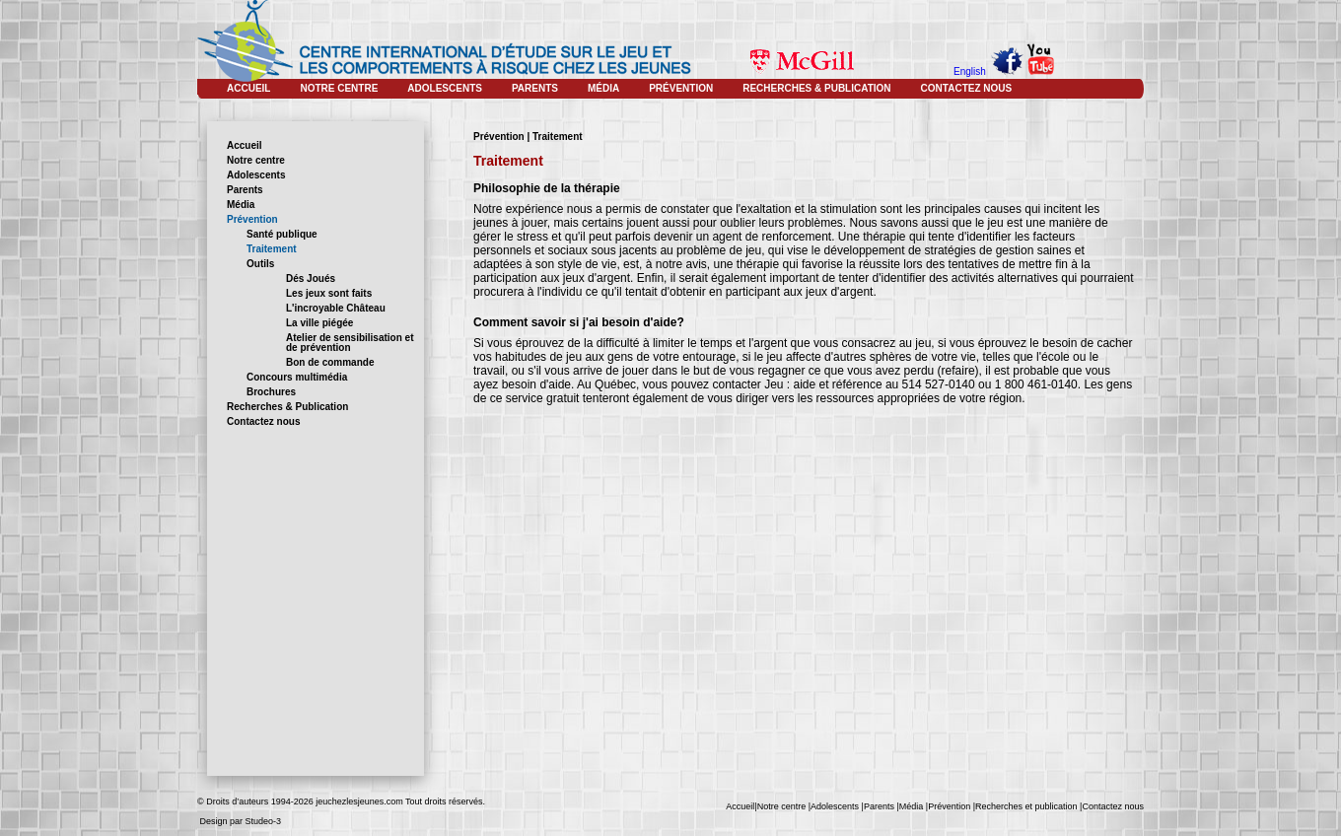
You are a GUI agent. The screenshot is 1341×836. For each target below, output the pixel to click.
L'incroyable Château (336, 308)
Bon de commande (330, 362)
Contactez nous (263, 421)
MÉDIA (603, 88)
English (969, 71)
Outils (260, 263)
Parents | (881, 806)
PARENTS (535, 88)
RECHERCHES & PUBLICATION (816, 88)
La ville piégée (319, 322)
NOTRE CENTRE (339, 88)
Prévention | (951, 806)
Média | (913, 806)
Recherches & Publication (287, 406)
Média (240, 204)
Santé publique (282, 234)
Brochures (271, 391)
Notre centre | (784, 806)
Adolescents (256, 175)
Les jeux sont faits (329, 293)
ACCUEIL (248, 88)
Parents (245, 189)
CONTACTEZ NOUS (967, 88)
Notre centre (256, 160)
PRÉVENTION (681, 88)
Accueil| (741, 806)
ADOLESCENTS (444, 88)
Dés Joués (310, 278)
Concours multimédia (297, 377)
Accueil (244, 145)
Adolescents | (837, 806)
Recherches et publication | (1028, 806)
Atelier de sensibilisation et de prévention (349, 342)
